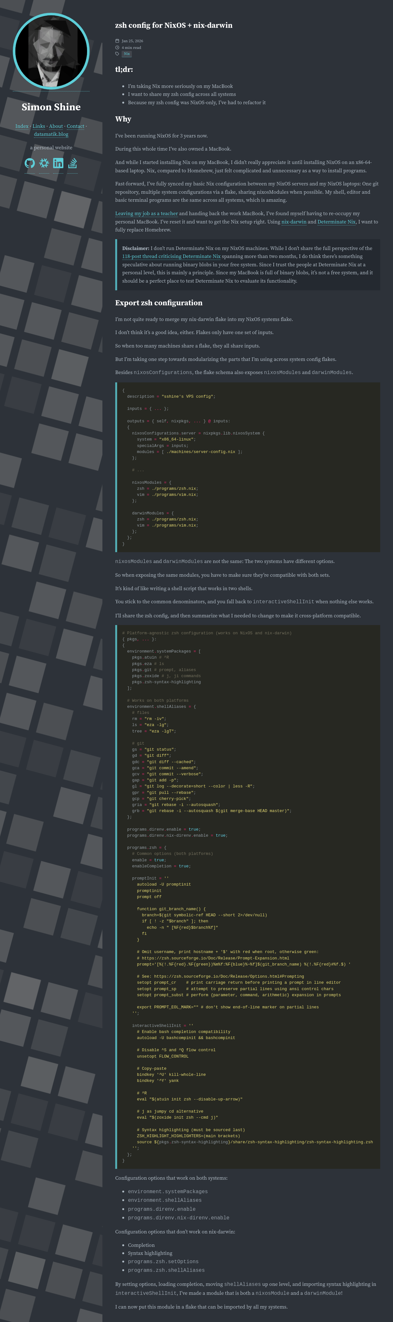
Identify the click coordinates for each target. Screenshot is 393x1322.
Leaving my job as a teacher (146, 213)
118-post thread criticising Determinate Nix (171, 256)
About (56, 125)
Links (39, 125)
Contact (75, 125)
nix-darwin (294, 221)
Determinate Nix (336, 221)
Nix (127, 53)
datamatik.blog (51, 133)
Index (21, 125)
